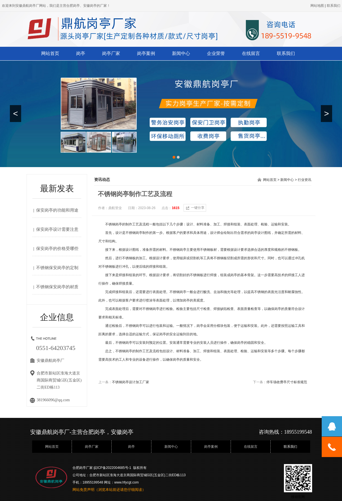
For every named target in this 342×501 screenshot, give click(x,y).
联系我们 (286, 53)
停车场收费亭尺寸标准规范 (286, 382)
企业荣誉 (216, 53)
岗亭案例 (146, 53)
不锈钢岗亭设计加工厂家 (130, 382)
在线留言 (251, 53)
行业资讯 (304, 180)
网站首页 (50, 53)
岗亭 (80, 53)
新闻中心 (181, 53)
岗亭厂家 (111, 53)
